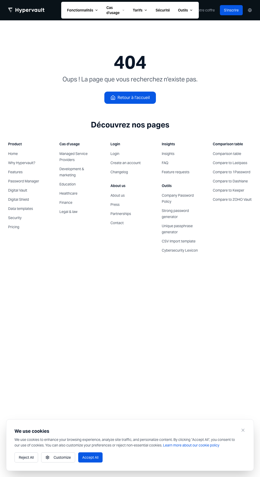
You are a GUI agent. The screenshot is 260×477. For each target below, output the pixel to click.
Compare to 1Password (231, 172)
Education (67, 184)
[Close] (243, 430)
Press (115, 204)
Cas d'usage (115, 10)
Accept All (90, 457)
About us (117, 195)
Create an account (125, 163)
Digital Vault (17, 190)
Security (15, 217)
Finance (65, 202)
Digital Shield (18, 199)
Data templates (20, 208)
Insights (168, 153)
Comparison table (227, 153)
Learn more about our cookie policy (191, 445)
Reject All (26, 457)
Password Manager (23, 181)
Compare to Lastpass (230, 163)
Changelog (119, 172)
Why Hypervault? (21, 163)
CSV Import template (179, 241)
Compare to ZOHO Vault (232, 199)
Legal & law (68, 211)
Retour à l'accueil (130, 97)
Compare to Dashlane (230, 181)
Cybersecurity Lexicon (180, 250)
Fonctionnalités (82, 10)
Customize (58, 457)
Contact (117, 223)
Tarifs (140, 10)
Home (13, 153)
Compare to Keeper (228, 190)
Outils (185, 10)
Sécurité (163, 10)
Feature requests (175, 172)
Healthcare (68, 193)
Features (15, 172)
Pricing (13, 227)
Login (114, 153)
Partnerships (120, 213)
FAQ (165, 163)
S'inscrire (231, 10)
